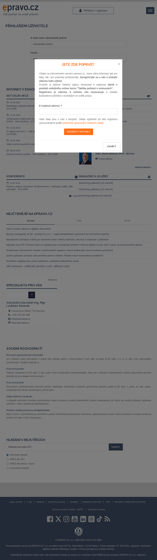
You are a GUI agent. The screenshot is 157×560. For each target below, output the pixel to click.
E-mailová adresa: (50, 105)
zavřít (111, 146)
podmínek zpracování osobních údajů (82, 122)
